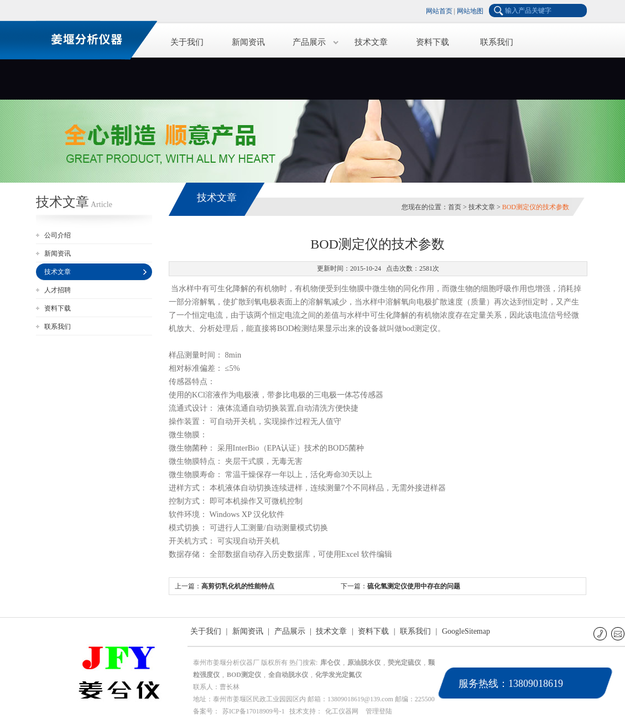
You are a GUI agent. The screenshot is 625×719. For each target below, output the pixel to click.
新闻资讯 (248, 42)
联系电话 (600, 633)
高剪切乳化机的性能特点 (237, 586)
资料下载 (432, 42)
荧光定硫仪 (404, 662)
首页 (454, 207)
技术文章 (371, 42)
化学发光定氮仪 (338, 675)
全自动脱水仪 (288, 675)
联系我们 (496, 42)
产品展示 (309, 42)
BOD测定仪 (244, 675)
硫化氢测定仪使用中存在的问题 (413, 586)
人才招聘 (57, 290)
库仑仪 (330, 662)
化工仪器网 (341, 711)
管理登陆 (379, 711)
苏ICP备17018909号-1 (253, 711)
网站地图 (470, 11)
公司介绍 (57, 235)
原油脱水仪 (364, 662)
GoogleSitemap (466, 631)
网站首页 (439, 11)
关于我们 (187, 42)
